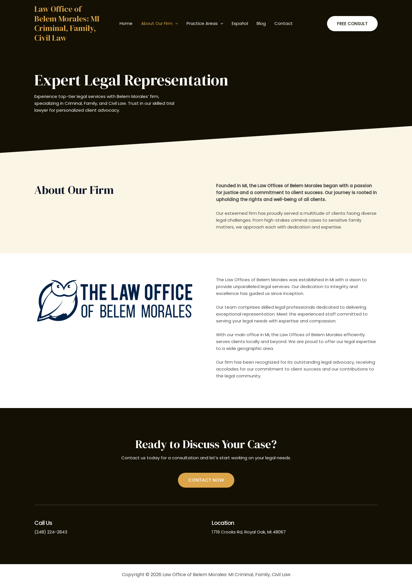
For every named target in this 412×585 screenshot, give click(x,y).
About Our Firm (159, 23)
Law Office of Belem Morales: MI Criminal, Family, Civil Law (66, 23)
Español (240, 23)
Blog (261, 23)
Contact (283, 23)
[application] (175, 23)
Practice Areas (205, 23)
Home (126, 23)
